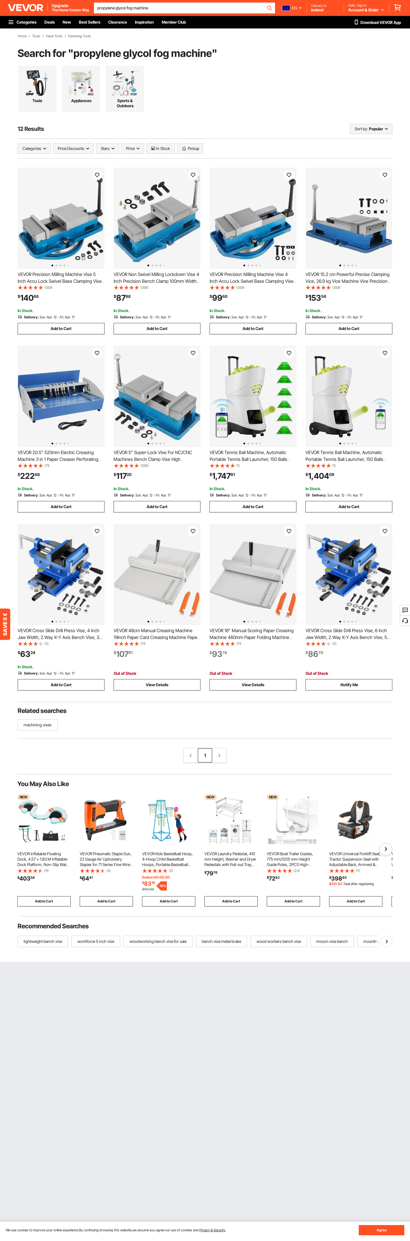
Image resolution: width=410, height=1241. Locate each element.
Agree (382, 1230)
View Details (157, 684)
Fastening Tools (79, 36)
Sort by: (361, 128)
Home (22, 36)
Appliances (81, 100)
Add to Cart (61, 328)
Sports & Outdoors (125, 103)
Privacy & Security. (212, 1230)
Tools (36, 36)
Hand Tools (54, 36)
